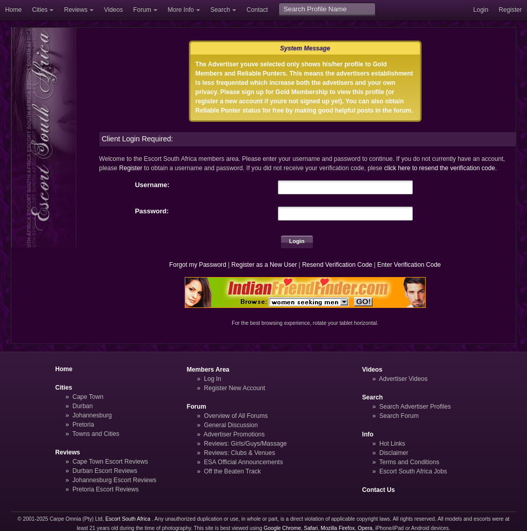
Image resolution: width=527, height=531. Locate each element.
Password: (152, 211)
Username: (152, 185)
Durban (83, 406)
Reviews (75, 9)
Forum (142, 9)
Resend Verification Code (337, 264)
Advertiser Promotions (234, 434)
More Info (181, 9)
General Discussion (231, 425)
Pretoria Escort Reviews (106, 489)
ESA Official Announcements (243, 462)
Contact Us (378, 489)
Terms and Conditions (409, 462)
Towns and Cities (95, 433)
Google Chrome (282, 528)
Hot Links (392, 443)
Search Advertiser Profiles (415, 406)
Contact (257, 9)
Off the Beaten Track (232, 471)
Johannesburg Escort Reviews (114, 480)
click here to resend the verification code (439, 168)
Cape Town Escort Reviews (110, 461)
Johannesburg (92, 415)
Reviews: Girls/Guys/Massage (245, 443)
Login (480, 9)
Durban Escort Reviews (105, 470)
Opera (365, 528)
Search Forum (399, 415)
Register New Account (234, 388)
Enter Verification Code (409, 264)
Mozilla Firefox (338, 528)
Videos (113, 9)
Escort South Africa (128, 519)
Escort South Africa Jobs (413, 471)
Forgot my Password (197, 264)
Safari (311, 528)
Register (510, 9)
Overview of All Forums (236, 415)
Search (220, 9)
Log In (212, 378)
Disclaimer (393, 452)
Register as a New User (264, 264)
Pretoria (83, 424)
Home (13, 9)
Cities (39, 9)
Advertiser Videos (403, 378)
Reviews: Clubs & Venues (239, 452)
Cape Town (88, 396)
